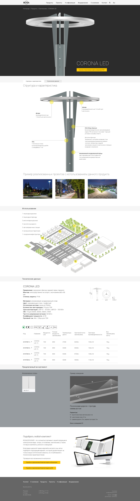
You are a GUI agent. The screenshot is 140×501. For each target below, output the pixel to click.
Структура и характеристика (33, 81)
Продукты (49, 3)
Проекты (59, 3)
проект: (112, 495)
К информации (70, 3)
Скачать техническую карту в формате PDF (92, 70)
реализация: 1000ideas (111, 496)
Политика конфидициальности (111, 491)
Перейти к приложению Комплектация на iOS (39, 468)
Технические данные (53, 81)
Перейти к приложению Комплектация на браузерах (42, 462)
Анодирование (83, 3)
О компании (95, 3)
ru (114, 3)
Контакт (104, 3)
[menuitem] (49, 3)
